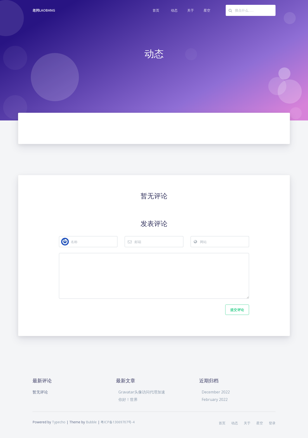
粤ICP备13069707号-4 (118, 422)
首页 (156, 10)
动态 (174, 10)
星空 (207, 10)
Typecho (58, 422)
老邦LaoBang (43, 10)
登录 (272, 423)
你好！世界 (128, 399)
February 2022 (215, 399)
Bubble (91, 422)
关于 (190, 10)
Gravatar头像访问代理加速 (141, 392)
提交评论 (237, 309)
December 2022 (216, 392)
